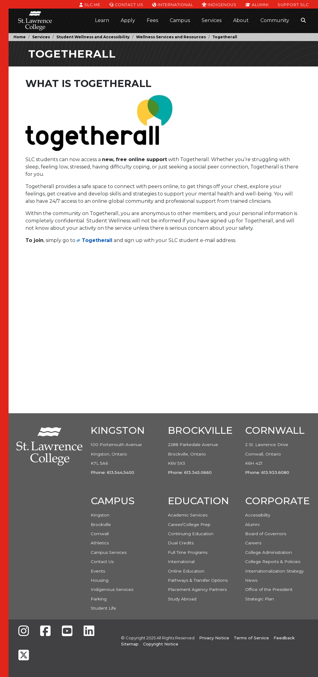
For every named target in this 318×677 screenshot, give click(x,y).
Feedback (284, 637)
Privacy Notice (214, 637)
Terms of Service (251, 637)
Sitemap (129, 643)
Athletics (100, 542)
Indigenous (219, 4)
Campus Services (109, 552)
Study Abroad (182, 598)
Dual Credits (181, 542)
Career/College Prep (189, 524)
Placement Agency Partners (197, 589)
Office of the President (269, 589)
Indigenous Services (112, 589)
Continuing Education (191, 533)
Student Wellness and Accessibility (93, 37)
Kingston (100, 514)
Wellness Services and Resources (171, 37)
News (251, 580)
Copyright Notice (160, 643)
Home (19, 37)
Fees (152, 20)
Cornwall (100, 533)
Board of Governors (265, 533)
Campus (180, 20)
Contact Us (126, 4)
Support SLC (293, 4)
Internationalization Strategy (274, 571)
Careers (253, 542)
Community (274, 20)
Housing (99, 580)
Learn (102, 20)
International (172, 4)
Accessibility (257, 514)
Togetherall (97, 240)
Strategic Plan (259, 598)
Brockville (101, 524)
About (241, 20)
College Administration (268, 552)
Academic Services (187, 514)
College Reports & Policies (272, 561)
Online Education (186, 571)
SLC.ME (89, 4)
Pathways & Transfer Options (198, 580)
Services (211, 20)
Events (98, 571)
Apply (128, 20)
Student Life (103, 608)
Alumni (257, 4)
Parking (99, 598)
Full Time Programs (187, 552)
